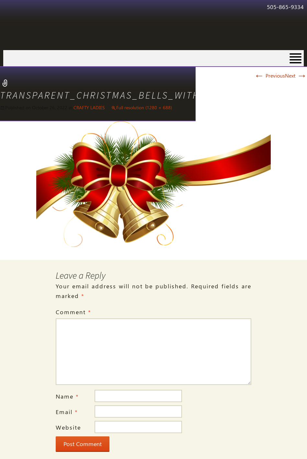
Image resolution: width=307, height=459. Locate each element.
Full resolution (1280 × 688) (144, 107)
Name (67, 396)
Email (67, 412)
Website (68, 427)
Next (296, 75)
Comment (73, 312)
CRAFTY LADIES (89, 107)
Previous (269, 75)
